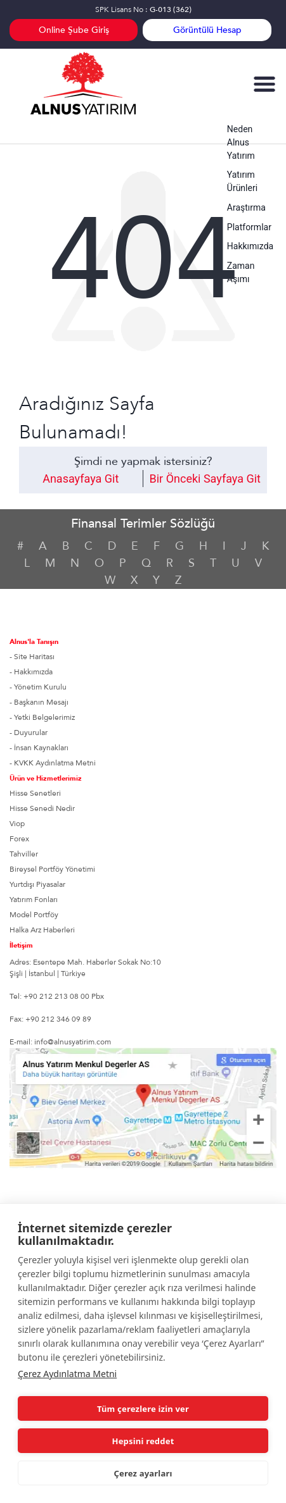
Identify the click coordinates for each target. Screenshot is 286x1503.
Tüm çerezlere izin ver (143, 1408)
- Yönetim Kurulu (38, 687)
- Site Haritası (32, 657)
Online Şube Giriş (74, 30)
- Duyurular (29, 732)
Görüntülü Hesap (207, 30)
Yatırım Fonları (34, 899)
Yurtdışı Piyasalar (37, 884)
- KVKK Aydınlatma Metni (53, 763)
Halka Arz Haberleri (42, 930)
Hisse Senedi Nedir (42, 808)
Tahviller (24, 854)
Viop (17, 824)
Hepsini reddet (143, 1441)
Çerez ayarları (143, 1473)
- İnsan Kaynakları (39, 748)
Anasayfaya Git (80, 478)
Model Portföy (34, 915)
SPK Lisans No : (143, 9)
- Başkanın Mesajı (39, 702)
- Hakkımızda (31, 672)
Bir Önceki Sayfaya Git (205, 478)
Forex (19, 839)
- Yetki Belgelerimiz (42, 717)
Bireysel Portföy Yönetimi (52, 869)
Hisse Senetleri (35, 793)
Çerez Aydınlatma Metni (67, 1374)
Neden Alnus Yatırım (241, 142)
